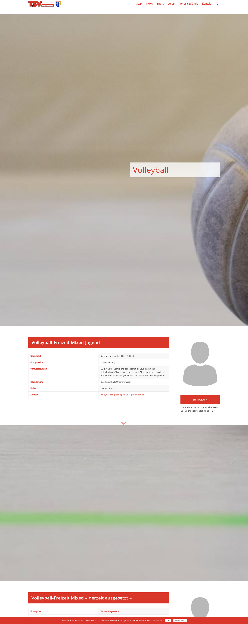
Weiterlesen (180, 620)
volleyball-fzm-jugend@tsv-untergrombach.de (122, 394)
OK (168, 620)
